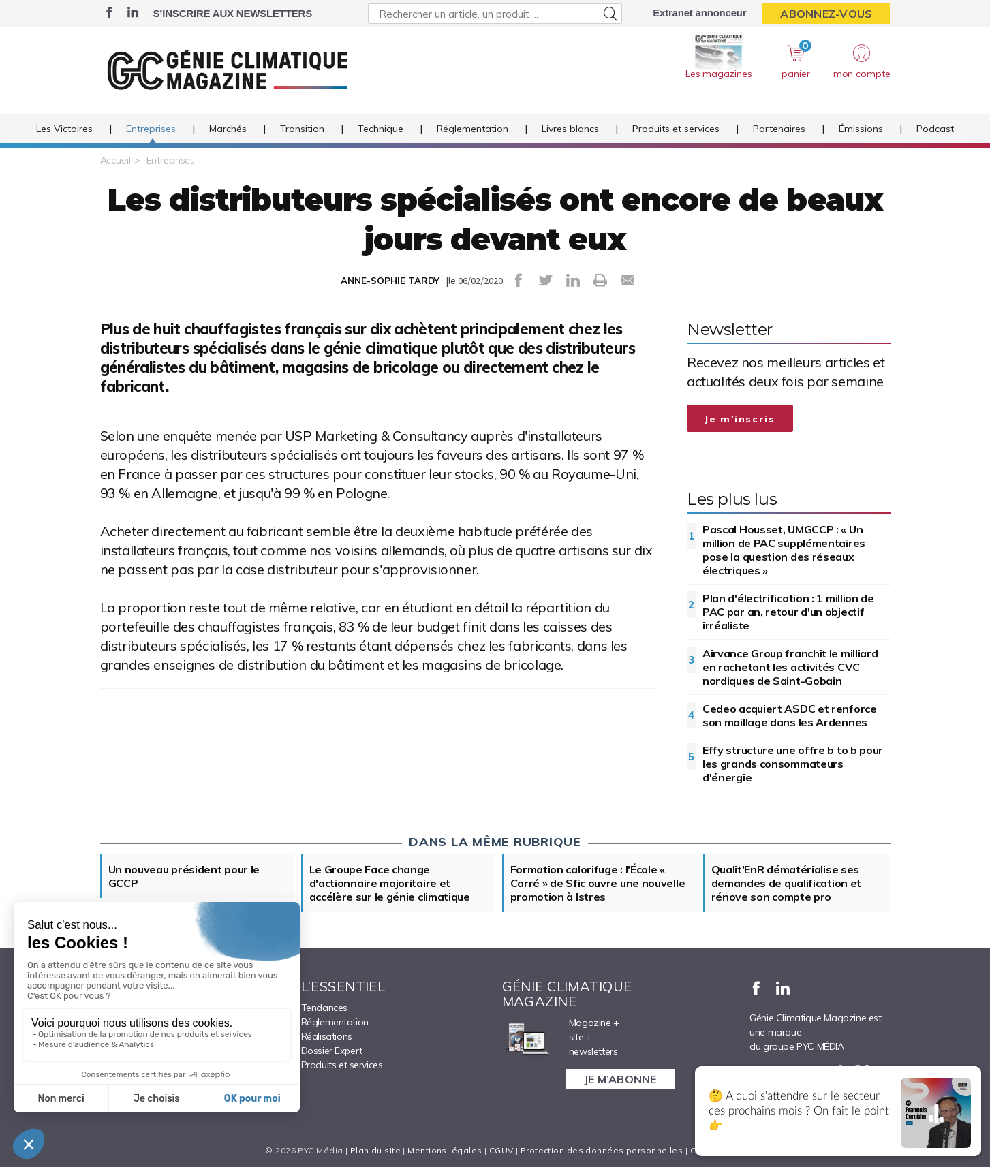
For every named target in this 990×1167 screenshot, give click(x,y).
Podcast (935, 129)
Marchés (228, 129)
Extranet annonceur (699, 12)
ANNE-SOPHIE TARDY (390, 280)
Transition (302, 129)
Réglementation (472, 129)
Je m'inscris (740, 419)
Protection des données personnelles (602, 1150)
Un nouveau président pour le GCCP (184, 876)
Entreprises (151, 129)
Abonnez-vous (826, 13)
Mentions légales (444, 1150)
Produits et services (676, 129)
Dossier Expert (331, 1050)
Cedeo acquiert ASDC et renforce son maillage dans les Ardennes (789, 715)
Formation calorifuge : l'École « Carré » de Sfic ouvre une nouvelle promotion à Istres (597, 882)
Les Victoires (64, 129)
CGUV (501, 1150)
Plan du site (375, 1150)
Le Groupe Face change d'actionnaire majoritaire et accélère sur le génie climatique (389, 882)
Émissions (861, 129)
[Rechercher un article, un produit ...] (495, 13)
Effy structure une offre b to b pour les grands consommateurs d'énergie (792, 763)
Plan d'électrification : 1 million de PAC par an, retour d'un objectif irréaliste (788, 611)
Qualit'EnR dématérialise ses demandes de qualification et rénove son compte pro (786, 882)
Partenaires (779, 129)
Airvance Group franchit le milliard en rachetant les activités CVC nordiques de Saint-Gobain (790, 667)
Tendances (324, 1007)
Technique (380, 129)
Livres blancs (570, 129)
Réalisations (326, 1036)
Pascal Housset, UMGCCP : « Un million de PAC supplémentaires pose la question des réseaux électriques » (783, 550)
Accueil (115, 160)
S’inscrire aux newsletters (232, 13)
